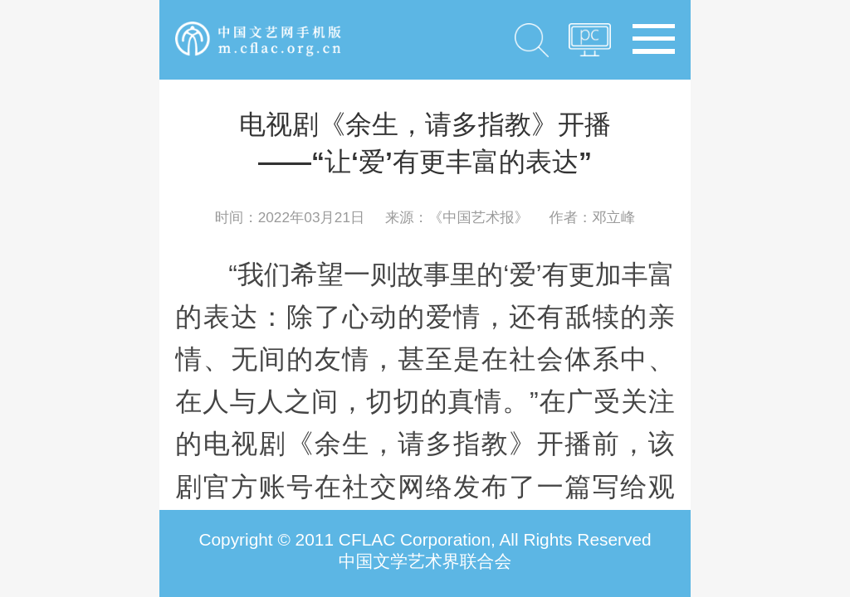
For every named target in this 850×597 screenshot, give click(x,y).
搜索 (532, 40)
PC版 (590, 45)
